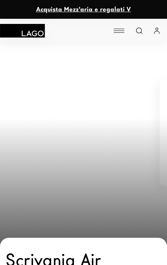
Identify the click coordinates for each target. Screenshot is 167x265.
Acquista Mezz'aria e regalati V (83, 9)
